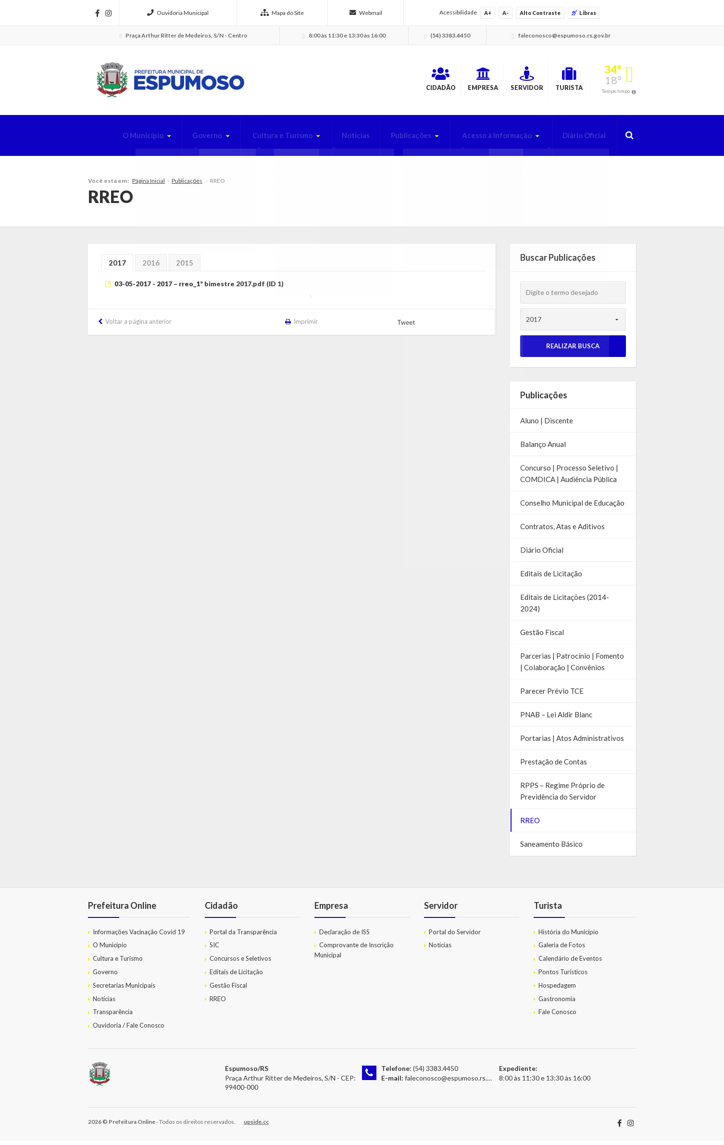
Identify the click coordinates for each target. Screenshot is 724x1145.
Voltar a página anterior (138, 326)
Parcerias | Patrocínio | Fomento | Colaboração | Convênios (572, 666)
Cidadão (356, 81)
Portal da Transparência (243, 936)
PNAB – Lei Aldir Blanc (556, 719)
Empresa (422, 81)
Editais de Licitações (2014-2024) (564, 608)
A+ (487, 13)
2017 (117, 267)
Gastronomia (556, 1003)
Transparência (113, 1016)
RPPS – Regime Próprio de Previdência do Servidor (562, 796)
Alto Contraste (540, 13)
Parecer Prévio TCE (552, 695)
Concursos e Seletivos (240, 963)
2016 (151, 267)
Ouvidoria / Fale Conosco (128, 1030)
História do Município (568, 936)
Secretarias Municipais (124, 989)
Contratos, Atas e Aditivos (562, 531)
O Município (113, 140)
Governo (181, 140)
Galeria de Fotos (561, 950)
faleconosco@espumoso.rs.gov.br (455, 1082)
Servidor (489, 81)
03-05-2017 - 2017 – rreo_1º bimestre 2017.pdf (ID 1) (199, 288)
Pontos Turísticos (562, 976)
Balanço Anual (543, 449)
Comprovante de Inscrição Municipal (354, 955)
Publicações (397, 140)
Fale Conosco (557, 1016)
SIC (214, 950)
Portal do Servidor (455, 936)
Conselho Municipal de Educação (572, 507)
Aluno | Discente (546, 425)
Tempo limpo (616, 93)
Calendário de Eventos (570, 963)
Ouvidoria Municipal (178, 12)
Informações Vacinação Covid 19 (139, 936)
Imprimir (306, 326)
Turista (555, 81)
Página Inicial (148, 185)
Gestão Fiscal (542, 637)
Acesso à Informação (489, 140)
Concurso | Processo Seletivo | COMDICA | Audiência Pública (569, 478)
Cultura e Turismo (260, 140)
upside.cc (256, 1126)
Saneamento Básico (551, 848)
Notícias (338, 140)
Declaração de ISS (344, 936)
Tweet (407, 327)
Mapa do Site (282, 12)
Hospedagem (557, 989)
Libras (584, 13)
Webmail (366, 12)
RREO (530, 825)
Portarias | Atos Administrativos (572, 742)
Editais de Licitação (551, 578)
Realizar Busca (572, 351)
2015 (184, 267)
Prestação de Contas (553, 766)
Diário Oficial (581, 140)
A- (505, 13)
